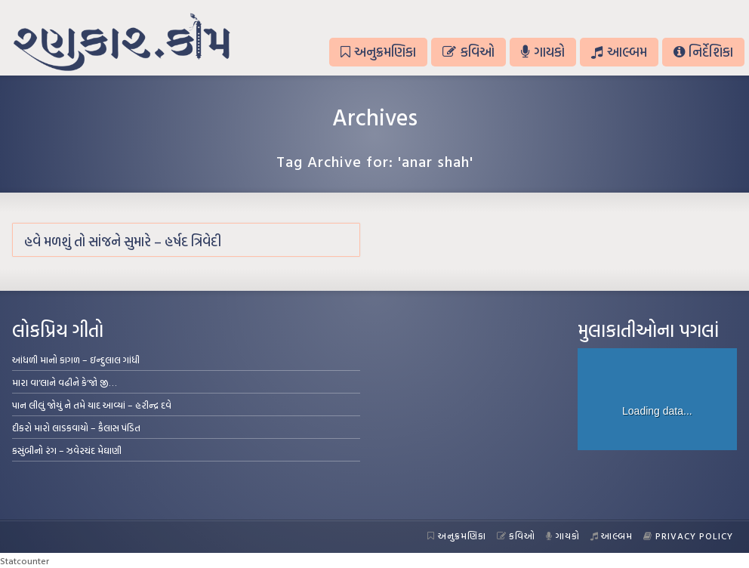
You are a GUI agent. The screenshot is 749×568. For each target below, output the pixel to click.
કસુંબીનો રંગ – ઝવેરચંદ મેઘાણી (67, 450)
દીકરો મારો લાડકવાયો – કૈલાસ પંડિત (76, 427)
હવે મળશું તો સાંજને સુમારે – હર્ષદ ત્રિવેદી (122, 241)
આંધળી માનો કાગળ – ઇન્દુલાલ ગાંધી (76, 359)
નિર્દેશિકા (703, 52)
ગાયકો (543, 52)
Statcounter (24, 560)
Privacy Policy (688, 535)
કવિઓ (468, 52)
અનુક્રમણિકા (378, 52)
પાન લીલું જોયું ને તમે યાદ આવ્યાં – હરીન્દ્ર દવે (91, 405)
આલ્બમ (618, 52)
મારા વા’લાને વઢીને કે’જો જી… (64, 382)
